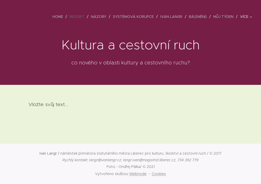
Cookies (159, 173)
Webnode (138, 173)
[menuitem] (59, 16)
